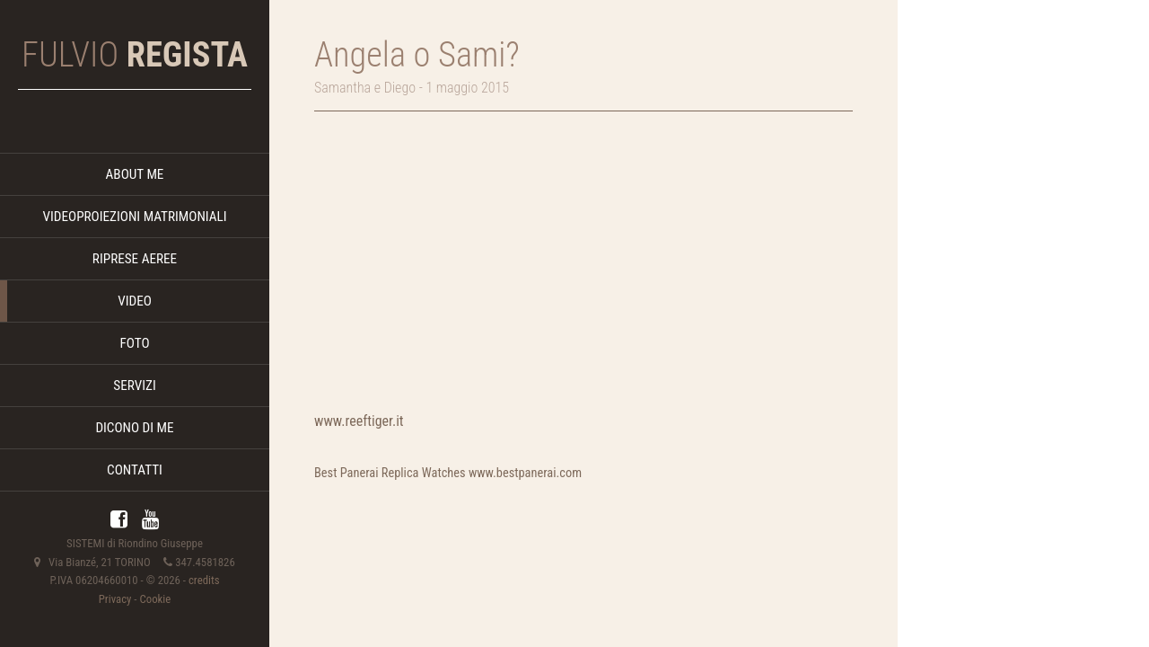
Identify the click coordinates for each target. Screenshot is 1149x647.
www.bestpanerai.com (525, 473)
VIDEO (135, 301)
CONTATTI (134, 470)
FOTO (134, 343)
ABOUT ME (135, 174)
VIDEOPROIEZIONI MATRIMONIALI (134, 216)
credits (204, 580)
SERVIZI (134, 385)
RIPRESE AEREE (134, 259)
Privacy (115, 599)
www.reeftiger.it (359, 421)
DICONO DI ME (134, 428)
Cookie (155, 599)
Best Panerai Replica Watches (390, 473)
